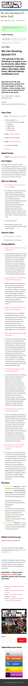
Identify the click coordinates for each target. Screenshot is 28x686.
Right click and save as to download (10, 43)
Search (3, 636)
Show (2, 20)
